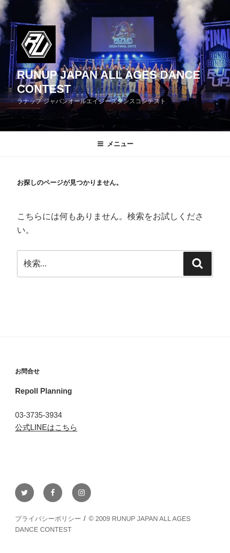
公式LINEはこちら (46, 427)
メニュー (115, 144)
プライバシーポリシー (48, 518)
